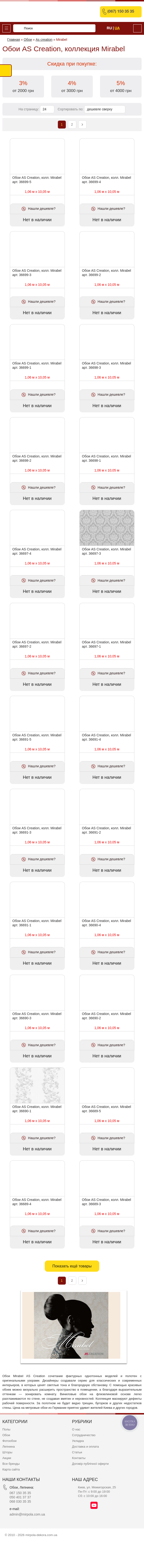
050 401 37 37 (20, 1497)
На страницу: (29, 109)
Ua (117, 28)
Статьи (77, 1452)
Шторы (7, 1452)
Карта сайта (11, 1469)
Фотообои (9, 1441)
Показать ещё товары (72, 1266)
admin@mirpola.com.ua (27, 1514)
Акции (6, 1458)
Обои (6, 1435)
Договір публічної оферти (90, 1463)
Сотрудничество (83, 1435)
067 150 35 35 (20, 1493)
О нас (76, 1429)
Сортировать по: (71, 109)
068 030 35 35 (20, 1501)
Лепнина (8, 1446)
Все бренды (11, 1463)
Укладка (78, 1441)
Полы (6, 1429)
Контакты (78, 1458)
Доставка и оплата (85, 1446)
